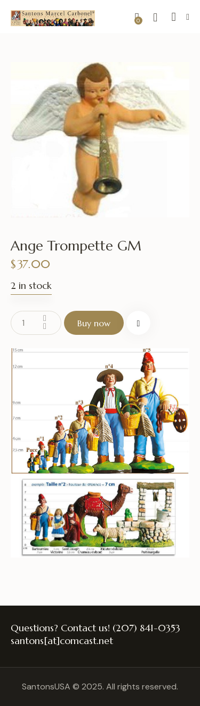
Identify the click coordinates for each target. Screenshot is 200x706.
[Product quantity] (36, 323)
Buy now (93, 323)
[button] (187, 16)
